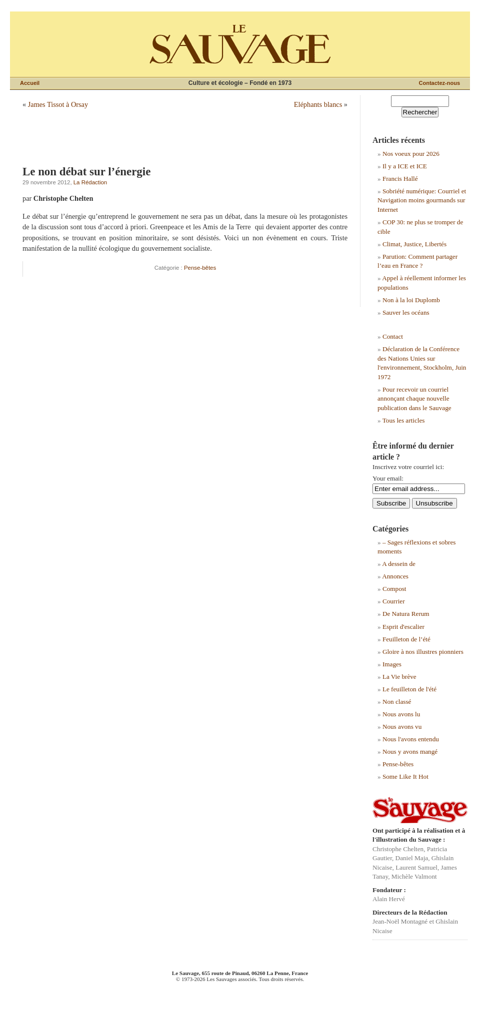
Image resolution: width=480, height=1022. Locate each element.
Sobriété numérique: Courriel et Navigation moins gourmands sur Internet (422, 200)
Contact (392, 336)
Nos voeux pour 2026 (411, 153)
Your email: (388, 478)
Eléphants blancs (318, 104)
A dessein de (399, 563)
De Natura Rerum (406, 613)
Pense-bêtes (200, 268)
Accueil (30, 83)
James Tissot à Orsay (58, 104)
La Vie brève (399, 676)
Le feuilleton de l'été (409, 689)
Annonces (395, 576)
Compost (394, 588)
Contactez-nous (439, 83)
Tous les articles (403, 420)
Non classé (397, 701)
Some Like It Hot (405, 776)
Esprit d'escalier (403, 626)
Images (392, 664)
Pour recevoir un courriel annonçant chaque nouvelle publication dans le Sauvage (415, 399)
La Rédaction (90, 182)
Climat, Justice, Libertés (414, 244)
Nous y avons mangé (410, 751)
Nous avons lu (401, 714)
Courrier (393, 601)
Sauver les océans (406, 312)
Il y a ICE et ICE (404, 166)
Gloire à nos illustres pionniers (423, 651)
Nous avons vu (402, 726)
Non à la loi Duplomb (411, 300)
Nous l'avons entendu (410, 739)
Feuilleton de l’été (406, 639)
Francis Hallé (400, 178)
